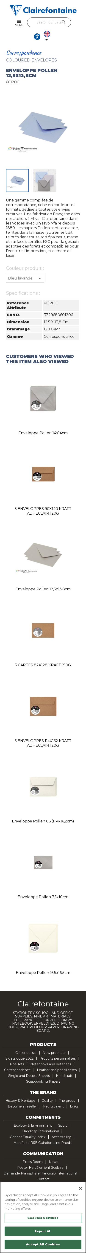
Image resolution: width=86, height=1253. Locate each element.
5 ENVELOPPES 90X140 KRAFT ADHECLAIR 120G (43, 511)
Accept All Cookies (43, 1244)
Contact (43, 1179)
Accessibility (61, 1137)
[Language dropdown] (48, 37)
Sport (62, 1125)
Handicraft (64, 1076)
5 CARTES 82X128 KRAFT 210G (43, 665)
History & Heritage (20, 1101)
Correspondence (17, 1070)
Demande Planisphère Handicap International (40, 1173)
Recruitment (53, 1106)
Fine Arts (17, 1064)
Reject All (42, 1231)
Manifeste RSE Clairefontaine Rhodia (43, 1143)
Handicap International (40, 1131)
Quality (47, 1101)
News (53, 1162)
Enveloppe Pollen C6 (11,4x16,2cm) (43, 821)
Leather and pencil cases (57, 1070)
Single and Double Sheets (29, 1076)
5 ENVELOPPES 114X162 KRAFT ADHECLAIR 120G (43, 743)
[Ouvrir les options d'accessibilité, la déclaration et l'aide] (37, 36)
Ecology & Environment (33, 1125)
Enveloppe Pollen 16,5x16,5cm (43, 972)
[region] (43, 1217)
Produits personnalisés (58, 1058)
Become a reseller (22, 1106)
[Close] (80, 1188)
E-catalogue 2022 (19, 1058)
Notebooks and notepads (50, 1064)
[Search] (49, 22)
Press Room (33, 1162)
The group (67, 1101)
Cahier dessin (25, 1053)
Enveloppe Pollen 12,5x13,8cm (43, 589)
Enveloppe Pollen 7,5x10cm (43, 897)
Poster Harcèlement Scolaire (40, 1168)
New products (54, 1053)
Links (74, 1106)
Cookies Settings (42, 1218)
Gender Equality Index (27, 1137)
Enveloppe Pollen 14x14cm (43, 433)
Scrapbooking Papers (43, 1081)
